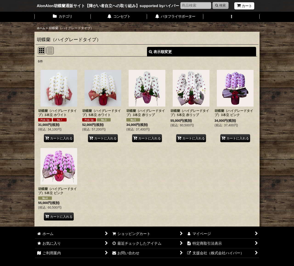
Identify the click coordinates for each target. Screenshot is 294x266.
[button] (231, 17)
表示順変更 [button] (160, 52)
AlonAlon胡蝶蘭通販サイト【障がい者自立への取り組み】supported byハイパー (108, 6)
